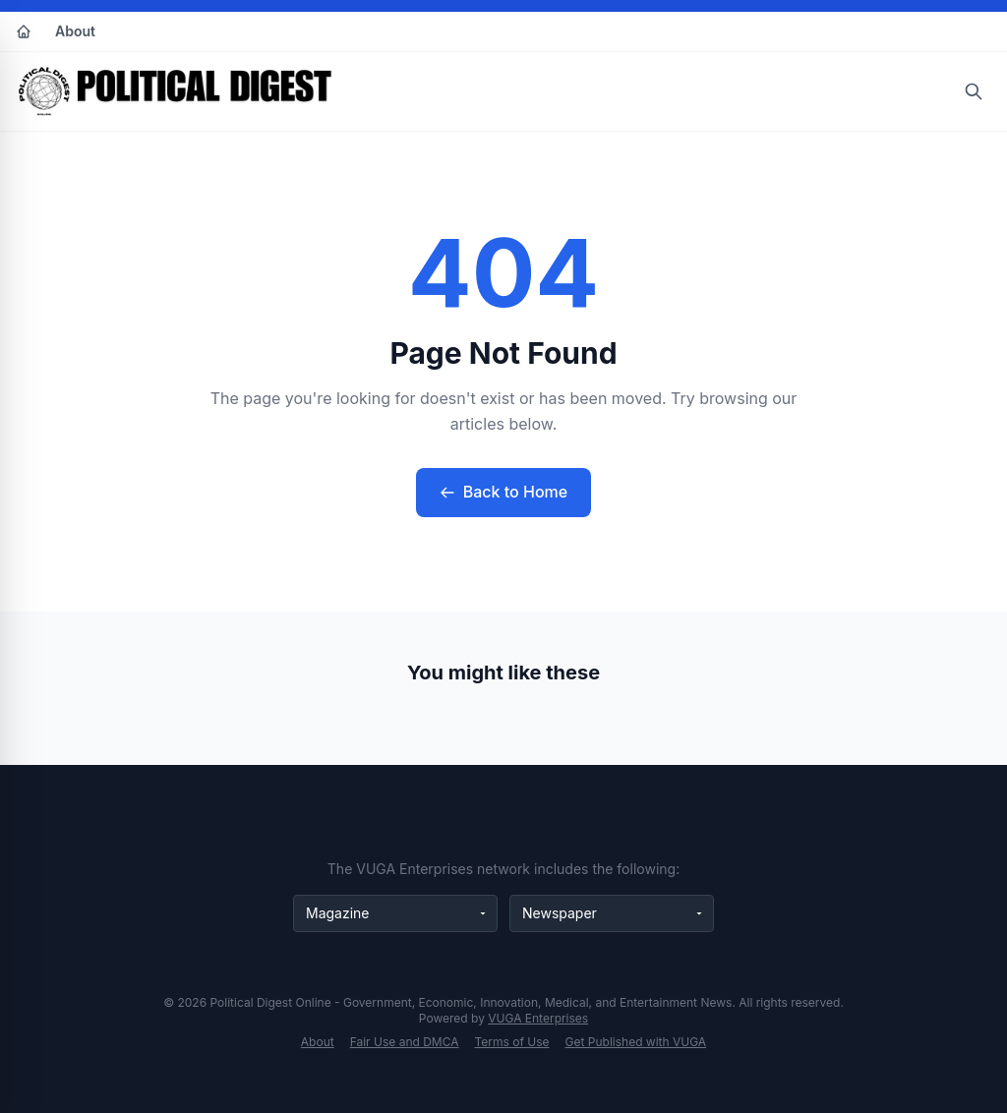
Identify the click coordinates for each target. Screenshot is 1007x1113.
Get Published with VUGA (636, 1041)
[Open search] (973, 91)
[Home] (23, 31)
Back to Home (503, 491)
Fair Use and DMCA (404, 1041)
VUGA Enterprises (538, 1018)
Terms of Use (512, 1041)
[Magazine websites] (395, 913)
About (75, 31)
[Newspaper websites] (611, 913)
